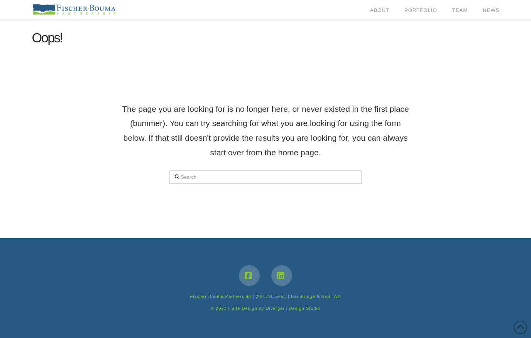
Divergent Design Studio (293, 308)
